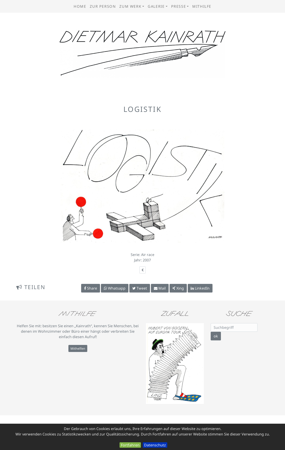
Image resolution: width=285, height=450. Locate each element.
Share (90, 288)
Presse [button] (178, 6)
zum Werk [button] (130, 6)
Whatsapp (114, 288)
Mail (160, 288)
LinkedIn (200, 288)
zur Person (103, 6)
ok (216, 336)
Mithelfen (77, 348)
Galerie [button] (156, 6)
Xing (178, 288)
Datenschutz (155, 445)
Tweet (139, 288)
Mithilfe (201, 6)
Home (80, 6)
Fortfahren (130, 445)
